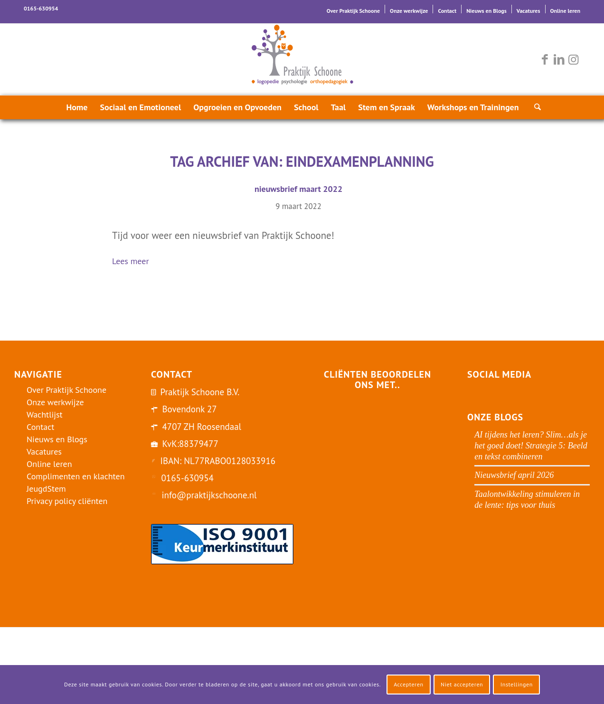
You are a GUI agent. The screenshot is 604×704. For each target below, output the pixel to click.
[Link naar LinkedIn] (559, 59)
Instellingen (516, 684)
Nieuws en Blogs (486, 10)
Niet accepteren (462, 684)
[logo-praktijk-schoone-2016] (302, 59)
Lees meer (134, 262)
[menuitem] (353, 9)
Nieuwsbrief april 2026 (514, 475)
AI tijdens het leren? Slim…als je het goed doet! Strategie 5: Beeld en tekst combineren (530, 445)
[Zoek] (534, 107)
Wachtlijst (45, 414)
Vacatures (528, 10)
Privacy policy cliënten (67, 500)
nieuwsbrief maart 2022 (298, 188)
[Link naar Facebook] (545, 59)
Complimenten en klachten (76, 476)
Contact (447, 10)
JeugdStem (46, 488)
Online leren (565, 10)
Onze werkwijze (409, 10)
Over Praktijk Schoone (353, 10)
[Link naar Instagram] (573, 59)
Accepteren (409, 684)
